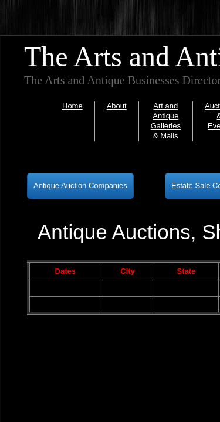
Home (72, 105)
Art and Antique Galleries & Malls (166, 120)
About (117, 105)
